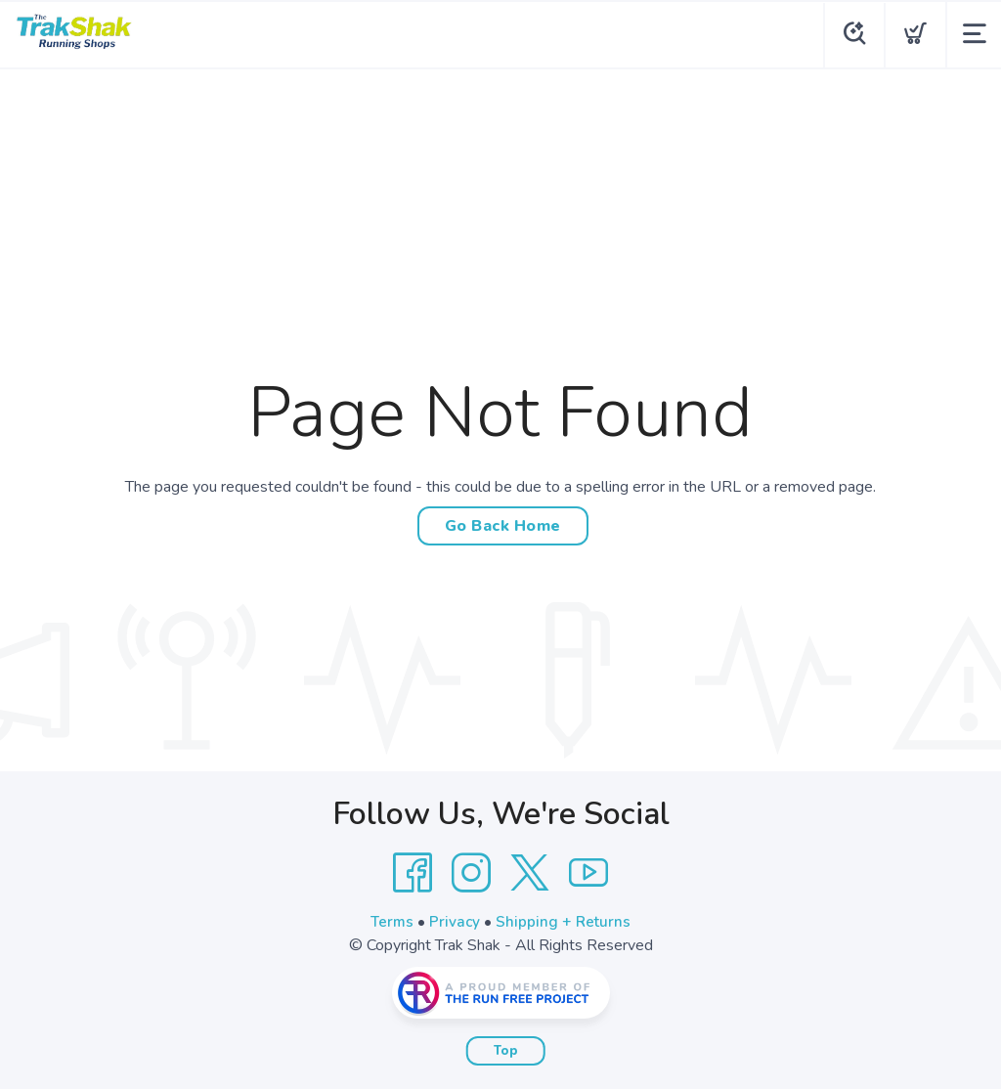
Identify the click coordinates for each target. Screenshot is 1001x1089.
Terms (391, 922)
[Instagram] (471, 873)
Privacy (455, 922)
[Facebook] (412, 873)
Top (506, 1051)
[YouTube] (588, 873)
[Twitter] (529, 873)
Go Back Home (503, 526)
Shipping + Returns (565, 922)
